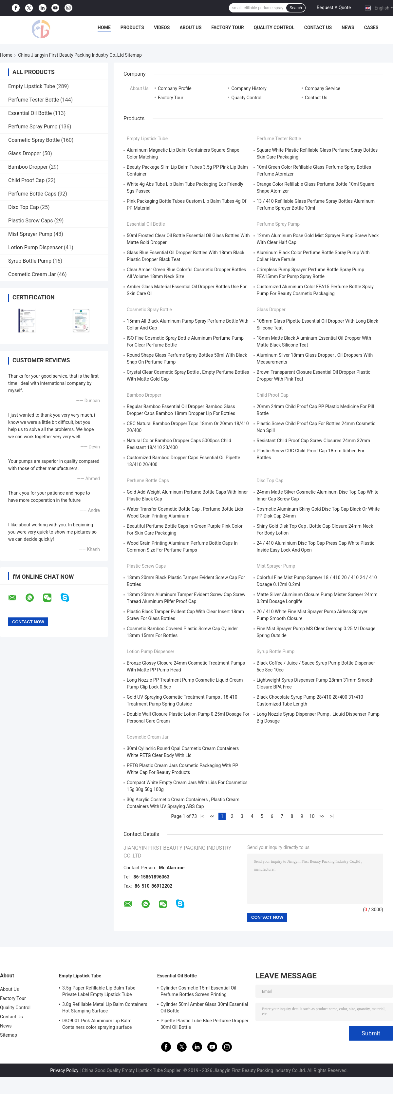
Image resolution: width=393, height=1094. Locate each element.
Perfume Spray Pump (33, 126)
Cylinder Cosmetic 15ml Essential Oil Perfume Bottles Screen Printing (198, 991)
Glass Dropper (24, 153)
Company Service (322, 88)
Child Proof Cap (26, 180)
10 (312, 816)
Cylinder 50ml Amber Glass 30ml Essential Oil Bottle (204, 1007)
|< (202, 816)
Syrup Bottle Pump (29, 261)
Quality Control (274, 27)
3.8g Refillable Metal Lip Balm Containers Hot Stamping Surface (104, 1007)
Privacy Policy (64, 1070)
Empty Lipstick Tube (31, 86)
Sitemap (8, 1035)
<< (212, 816)
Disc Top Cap (23, 207)
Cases (371, 27)
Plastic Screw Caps (30, 220)
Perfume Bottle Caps (32, 194)
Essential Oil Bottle (30, 113)
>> (322, 816)
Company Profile (175, 88)
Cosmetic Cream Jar (32, 274)
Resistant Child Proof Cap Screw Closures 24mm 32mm (313, 440)
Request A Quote (334, 7)
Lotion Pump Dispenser (35, 247)
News (348, 27)
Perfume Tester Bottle (33, 100)
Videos (162, 27)
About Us (190, 27)
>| (332, 816)
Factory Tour (227, 27)
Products (132, 27)
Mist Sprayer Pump (30, 234)
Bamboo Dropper (28, 167)
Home (104, 27)
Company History (248, 88)
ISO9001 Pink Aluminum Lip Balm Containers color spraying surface (97, 1024)
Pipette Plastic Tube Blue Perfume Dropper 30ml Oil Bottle (204, 1024)
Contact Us (318, 27)
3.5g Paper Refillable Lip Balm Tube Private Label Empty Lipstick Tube (98, 991)
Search (296, 8)
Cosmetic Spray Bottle (34, 140)
